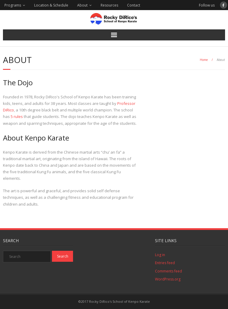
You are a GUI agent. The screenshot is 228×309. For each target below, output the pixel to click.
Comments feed (168, 271)
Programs (12, 5)
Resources (109, 5)
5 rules (17, 116)
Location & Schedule (51, 5)
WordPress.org (167, 279)
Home (204, 60)
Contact (133, 5)
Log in (160, 254)
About (82, 5)
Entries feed (165, 262)
